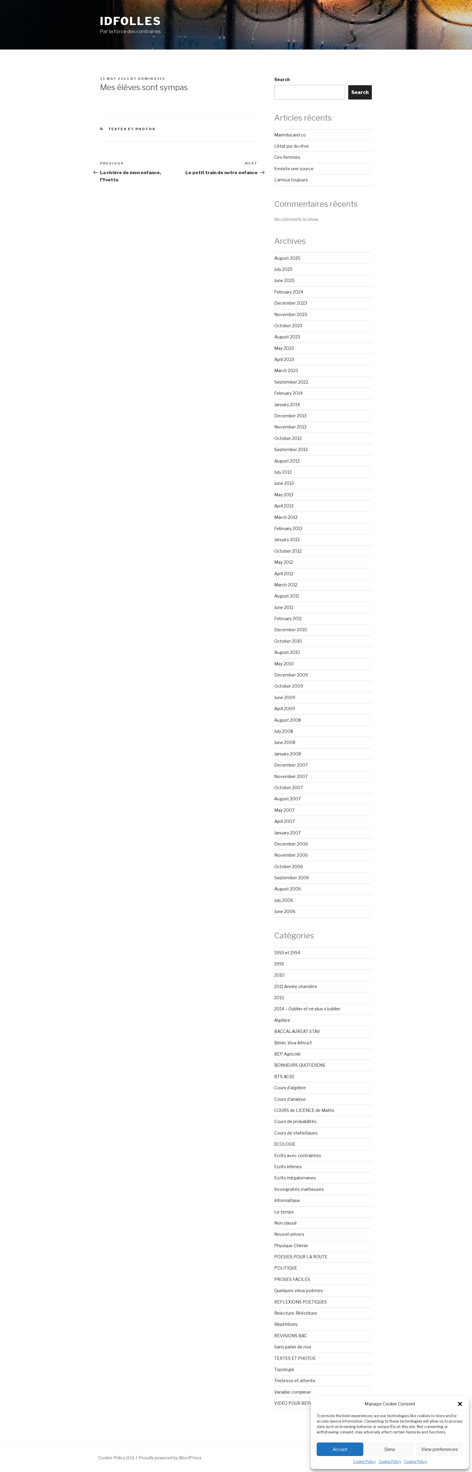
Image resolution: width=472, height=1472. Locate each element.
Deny (389, 1449)
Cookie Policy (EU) (116, 1457)
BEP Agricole (287, 1053)
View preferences (439, 1449)
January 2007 (287, 832)
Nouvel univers (289, 1234)
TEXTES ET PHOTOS (132, 129)
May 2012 (283, 562)
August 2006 (287, 888)
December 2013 (290, 415)
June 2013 (284, 483)
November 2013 (290, 426)
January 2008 (287, 753)
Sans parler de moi (292, 1346)
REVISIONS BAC (290, 1335)
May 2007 (284, 810)
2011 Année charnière (295, 986)
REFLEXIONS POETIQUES (300, 1301)
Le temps (284, 1211)
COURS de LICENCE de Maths (304, 1110)
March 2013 (285, 517)
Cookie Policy (364, 1461)
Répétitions (286, 1324)
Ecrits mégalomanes (295, 1177)
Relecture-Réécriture (295, 1313)
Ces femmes (287, 157)
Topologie (284, 1369)
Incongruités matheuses (299, 1189)
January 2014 (287, 404)
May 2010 (284, 663)
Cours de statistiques (296, 1132)
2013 (279, 997)
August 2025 (287, 258)
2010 (279, 975)
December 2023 (290, 303)
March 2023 (286, 370)
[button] (460, 1404)
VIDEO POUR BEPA (293, 1403)
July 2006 (283, 900)
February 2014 (288, 393)
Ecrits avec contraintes (297, 1155)
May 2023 (284, 348)
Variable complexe (292, 1392)
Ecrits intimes (288, 1166)
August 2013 (287, 460)
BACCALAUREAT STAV (297, 1031)
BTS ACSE (284, 1076)
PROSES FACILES (292, 1279)
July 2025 (283, 269)
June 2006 (284, 911)
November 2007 (291, 776)
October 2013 (288, 438)
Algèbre (282, 1020)
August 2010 (287, 652)
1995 (279, 963)
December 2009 (291, 674)
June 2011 (283, 607)
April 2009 (284, 708)
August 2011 (286, 595)
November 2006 (291, 855)
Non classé (285, 1223)
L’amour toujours (291, 179)
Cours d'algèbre (290, 1087)
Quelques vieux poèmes (298, 1290)
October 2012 (288, 551)
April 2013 (283, 505)
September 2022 (291, 381)
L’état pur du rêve (291, 146)
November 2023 (290, 314)
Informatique (287, 1200)
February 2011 (288, 618)
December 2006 (291, 843)
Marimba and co (290, 134)
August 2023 (287, 336)
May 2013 (283, 494)
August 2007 (287, 798)
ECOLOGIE (285, 1144)
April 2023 (284, 359)
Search (282, 79)
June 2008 (284, 742)
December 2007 (291, 764)
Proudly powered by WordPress (170, 1457)
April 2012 (283, 573)
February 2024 (288, 291)
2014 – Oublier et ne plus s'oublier (307, 1008)
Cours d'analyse (290, 1099)
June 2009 (284, 697)
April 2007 (284, 821)
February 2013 (288, 528)
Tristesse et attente (294, 1380)
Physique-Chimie (291, 1245)
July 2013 (283, 472)
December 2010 (290, 629)
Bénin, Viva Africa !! (293, 1042)
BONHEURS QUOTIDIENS (299, 1065)
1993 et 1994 (287, 952)
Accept (340, 1449)
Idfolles (130, 21)
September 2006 (291, 877)
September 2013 (291, 449)
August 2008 (287, 720)
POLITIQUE (285, 1267)
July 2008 (283, 731)
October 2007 (288, 787)
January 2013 (287, 539)
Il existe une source (294, 168)
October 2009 (288, 686)
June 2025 (284, 280)
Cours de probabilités (295, 1121)
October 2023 (288, 325)
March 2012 (285, 584)
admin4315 (151, 79)
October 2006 (288, 866)
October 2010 (288, 641)
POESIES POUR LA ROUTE (301, 1256)
